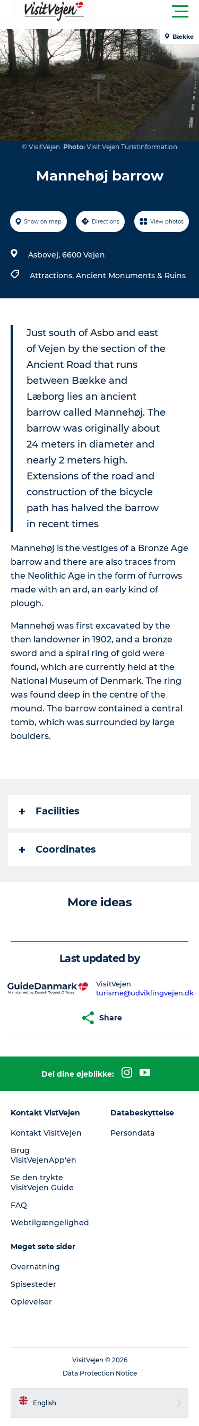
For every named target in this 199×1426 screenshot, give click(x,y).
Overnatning (35, 1267)
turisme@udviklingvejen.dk (145, 993)
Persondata (132, 1133)
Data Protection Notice (100, 1373)
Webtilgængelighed (50, 1222)
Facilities (49, 811)
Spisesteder (33, 1284)
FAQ (19, 1205)
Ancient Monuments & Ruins (131, 275)
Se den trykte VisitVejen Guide (42, 1182)
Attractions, (53, 275)
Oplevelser (31, 1302)
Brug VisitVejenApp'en (43, 1155)
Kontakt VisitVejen (46, 1133)
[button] (147, 11)
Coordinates (57, 849)
